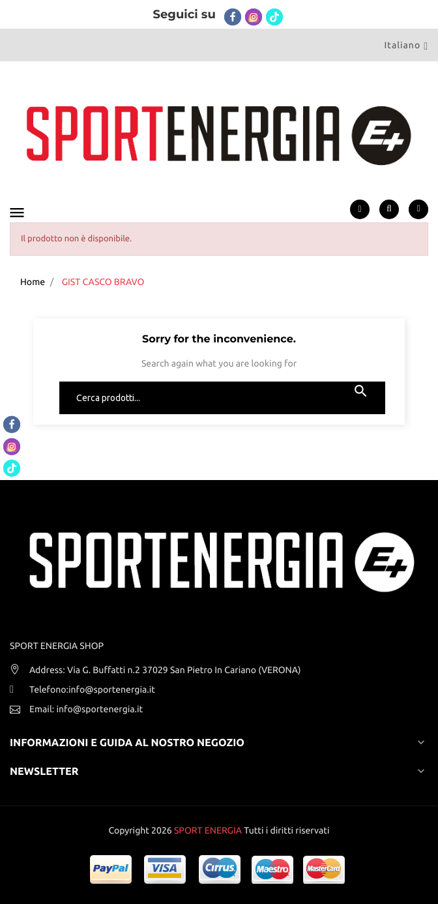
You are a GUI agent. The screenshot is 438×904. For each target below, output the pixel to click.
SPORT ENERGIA (208, 830)
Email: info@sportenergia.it (86, 709)
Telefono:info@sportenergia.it (92, 689)
